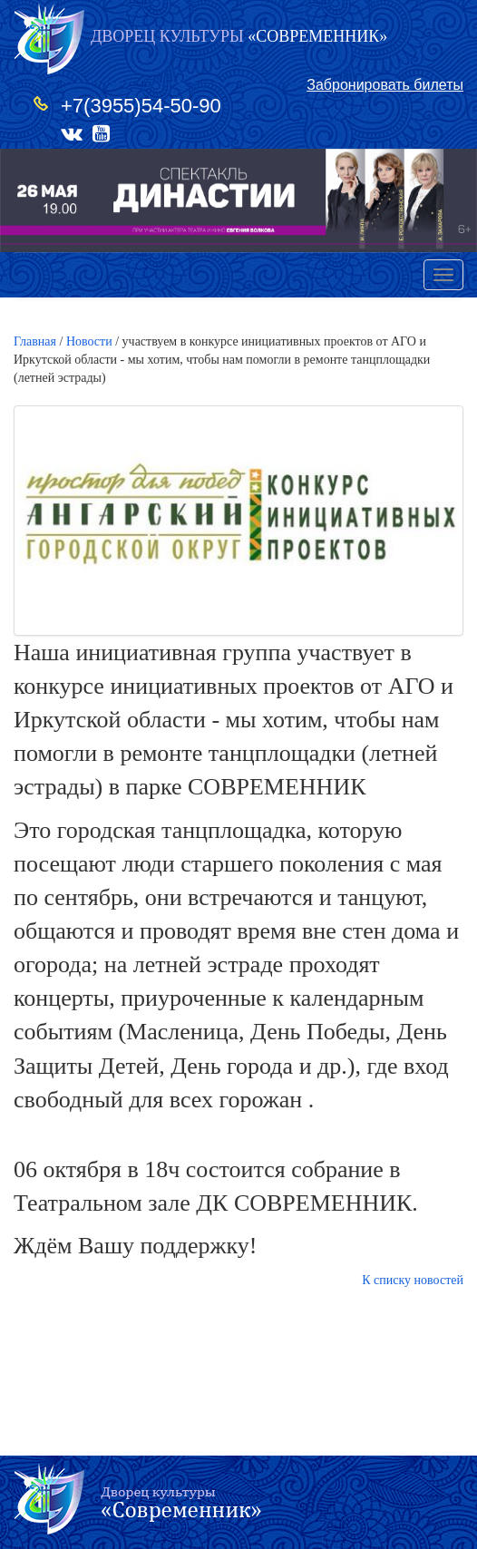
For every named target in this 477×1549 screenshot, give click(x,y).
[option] (238, 200)
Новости (89, 341)
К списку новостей (412, 1280)
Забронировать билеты (385, 85)
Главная (35, 341)
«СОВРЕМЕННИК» (239, 36)
